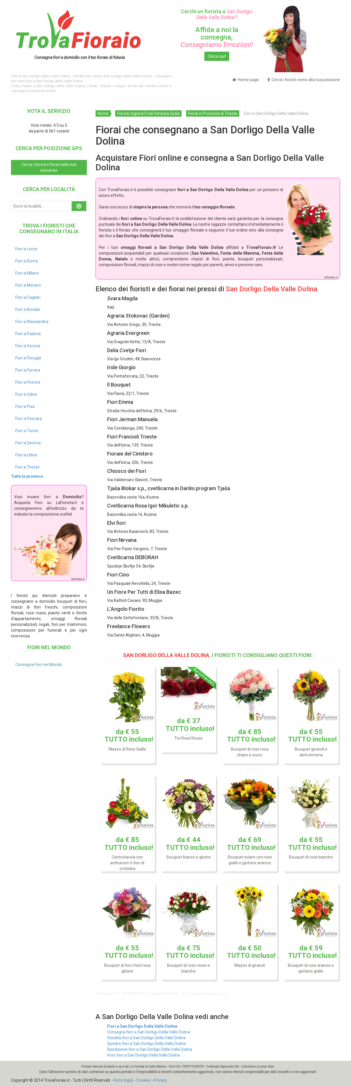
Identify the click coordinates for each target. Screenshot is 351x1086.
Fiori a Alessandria (31, 321)
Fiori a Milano (27, 273)
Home (103, 113)
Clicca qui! (217, 56)
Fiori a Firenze (27, 382)
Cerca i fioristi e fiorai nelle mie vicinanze (48, 167)
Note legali (123, 1080)
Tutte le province (27, 476)
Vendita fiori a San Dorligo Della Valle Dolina (146, 1037)
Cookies (143, 1080)
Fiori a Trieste (27, 467)
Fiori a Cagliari (27, 297)
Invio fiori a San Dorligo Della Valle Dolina (143, 1055)
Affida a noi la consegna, (216, 37)
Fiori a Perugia (28, 358)
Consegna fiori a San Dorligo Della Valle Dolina (148, 1032)
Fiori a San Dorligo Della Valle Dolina (142, 1026)
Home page (245, 79)
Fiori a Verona (27, 346)
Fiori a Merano (28, 285)
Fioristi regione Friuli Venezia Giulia (148, 113)
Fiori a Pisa (25, 406)
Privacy (160, 1080)
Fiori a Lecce (26, 249)
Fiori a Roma (26, 261)
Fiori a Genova (28, 443)
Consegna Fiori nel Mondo (38, 664)
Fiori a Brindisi (27, 309)
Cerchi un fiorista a (216, 14)
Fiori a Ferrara (27, 370)
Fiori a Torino (26, 430)
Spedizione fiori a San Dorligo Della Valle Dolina (149, 1049)
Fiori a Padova (28, 333)
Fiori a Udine (26, 394)
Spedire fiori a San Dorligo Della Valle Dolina (146, 1043)
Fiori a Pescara (28, 418)
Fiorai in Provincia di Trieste (212, 113)
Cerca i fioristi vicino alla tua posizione (304, 79)
